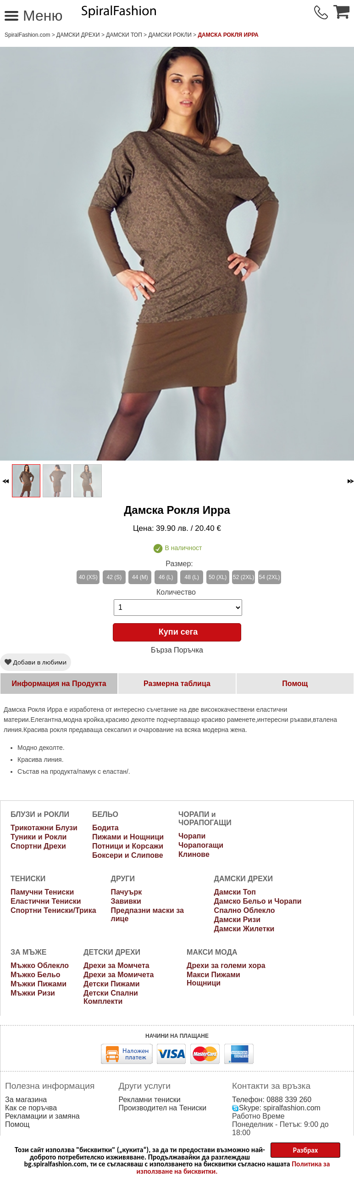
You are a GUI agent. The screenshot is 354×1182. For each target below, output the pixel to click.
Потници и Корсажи (127, 846)
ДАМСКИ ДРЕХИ (78, 35)
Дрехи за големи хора (226, 965)
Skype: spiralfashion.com (276, 1108)
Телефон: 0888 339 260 (271, 1099)
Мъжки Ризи (33, 993)
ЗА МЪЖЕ (28, 952)
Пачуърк (126, 892)
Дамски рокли (169, 35)
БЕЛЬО (105, 814)
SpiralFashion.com (27, 35)
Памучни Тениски (42, 892)
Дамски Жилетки (244, 929)
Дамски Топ (124, 35)
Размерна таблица (177, 683)
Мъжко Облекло (40, 965)
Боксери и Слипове (127, 855)
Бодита (105, 828)
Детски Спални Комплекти (110, 997)
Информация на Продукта (59, 683)
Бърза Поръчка (177, 650)
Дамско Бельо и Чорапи (258, 901)
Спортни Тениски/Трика (53, 910)
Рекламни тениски (150, 1099)
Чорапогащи (200, 845)
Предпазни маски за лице (147, 914)
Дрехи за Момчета (116, 965)
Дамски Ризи (237, 919)
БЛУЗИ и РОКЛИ (40, 814)
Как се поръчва (31, 1108)
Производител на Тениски (163, 1108)
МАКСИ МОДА (212, 952)
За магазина (26, 1099)
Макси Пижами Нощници (213, 979)
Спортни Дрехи (38, 846)
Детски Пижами (111, 984)
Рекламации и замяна (42, 1116)
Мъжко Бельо (36, 975)
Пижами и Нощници (128, 837)
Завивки (126, 901)
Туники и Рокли (38, 837)
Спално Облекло (244, 910)
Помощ (295, 683)
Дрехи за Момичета (118, 975)
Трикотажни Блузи (44, 828)
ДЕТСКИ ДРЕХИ (111, 952)
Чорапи (191, 836)
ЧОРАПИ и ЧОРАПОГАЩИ (205, 819)
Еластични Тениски (46, 901)
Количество (176, 592)
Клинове (194, 854)
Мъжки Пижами (38, 984)
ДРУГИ (123, 879)
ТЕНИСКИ (28, 879)
